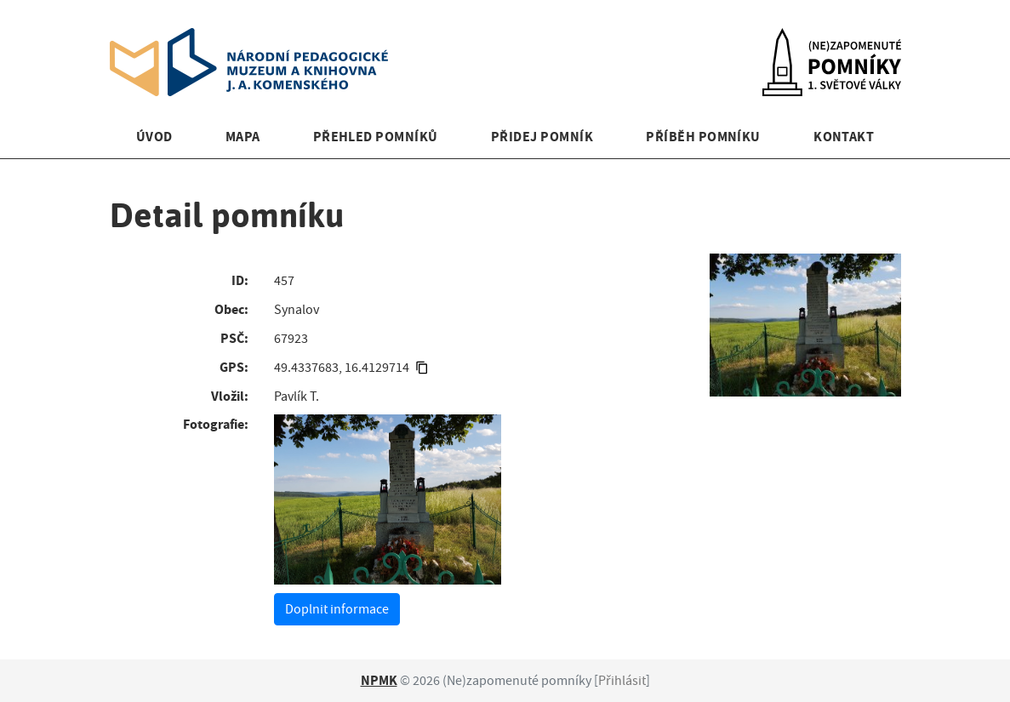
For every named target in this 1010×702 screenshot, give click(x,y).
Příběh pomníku (703, 137)
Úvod (154, 137)
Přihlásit (622, 680)
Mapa (242, 137)
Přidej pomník (542, 137)
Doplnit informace (337, 609)
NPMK (379, 680)
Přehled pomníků (375, 137)
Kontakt (843, 137)
